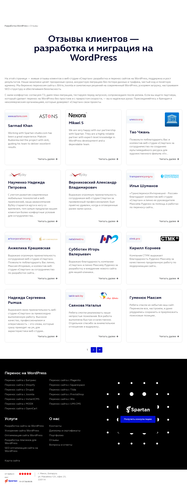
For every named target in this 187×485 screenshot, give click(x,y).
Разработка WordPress (16, 26)
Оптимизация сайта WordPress (24, 435)
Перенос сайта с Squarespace (67, 384)
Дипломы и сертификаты (64, 430)
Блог (111, 4)
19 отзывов (25, 481)
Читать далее (46, 159)
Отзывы (97, 4)
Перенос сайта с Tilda (62, 389)
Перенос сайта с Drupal (19, 389)
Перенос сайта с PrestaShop (66, 394)
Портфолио (79, 4)
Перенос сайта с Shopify (20, 384)
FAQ (122, 4)
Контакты (84, 14)
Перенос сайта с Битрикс (20, 380)
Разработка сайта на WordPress (24, 425)
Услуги (60, 4)
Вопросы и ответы (60, 444)
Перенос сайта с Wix (62, 398)
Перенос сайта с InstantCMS (22, 398)
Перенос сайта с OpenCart (21, 408)
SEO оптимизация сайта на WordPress (21, 449)
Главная (45, 4)
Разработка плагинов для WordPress (20, 442)
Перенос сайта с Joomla (19, 394)
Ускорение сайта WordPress (22, 430)
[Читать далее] (56, 159)
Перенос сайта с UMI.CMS (65, 403)
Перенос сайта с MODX (19, 403)
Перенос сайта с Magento (65, 380)
